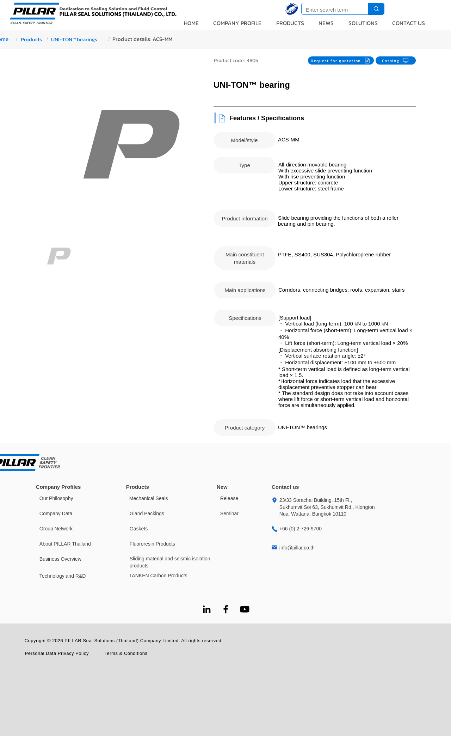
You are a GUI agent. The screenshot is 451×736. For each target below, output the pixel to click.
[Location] (274, 500)
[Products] (31, 39)
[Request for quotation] (341, 60)
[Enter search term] (329, 9)
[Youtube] (244, 609)
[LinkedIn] (206, 609)
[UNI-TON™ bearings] (76, 39)
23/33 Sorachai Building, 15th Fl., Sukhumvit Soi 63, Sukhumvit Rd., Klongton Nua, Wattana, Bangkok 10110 (327, 507)
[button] (238, 23)
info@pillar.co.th (297, 548)
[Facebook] (225, 609)
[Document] (222, 118)
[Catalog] (396, 60)
